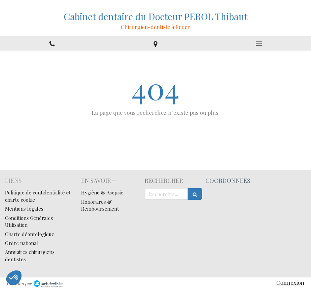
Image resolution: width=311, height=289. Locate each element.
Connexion (290, 282)
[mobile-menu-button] (259, 43)
